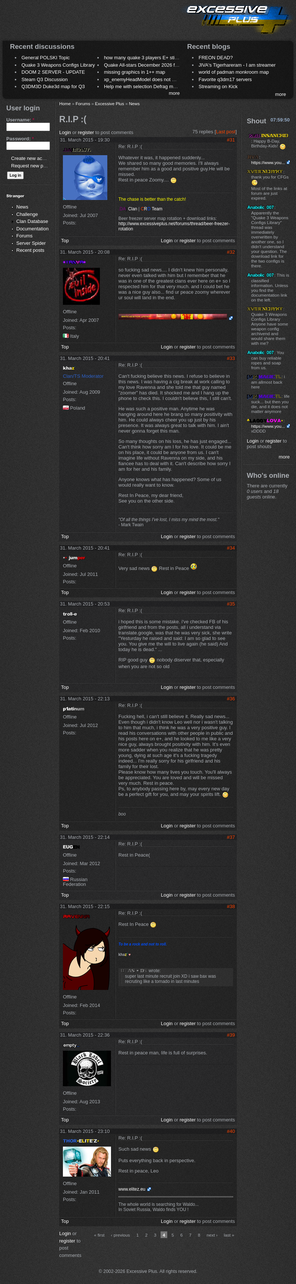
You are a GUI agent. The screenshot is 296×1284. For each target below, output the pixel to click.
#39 (231, 1035)
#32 (231, 252)
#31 (231, 140)
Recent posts (30, 250)
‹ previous (120, 1235)
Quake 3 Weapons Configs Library (58, 65)
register (86, 132)
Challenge (27, 214)
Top (65, 240)
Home (65, 103)
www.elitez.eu (131, 1189)
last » (229, 1235)
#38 (231, 906)
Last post (226, 131)
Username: (20, 120)
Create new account (32, 158)
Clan (128, 208)
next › (212, 1235)
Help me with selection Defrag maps (142, 86)
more (174, 93)
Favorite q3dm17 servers (225, 79)
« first (99, 1235)
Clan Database (32, 221)
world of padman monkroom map (234, 72)
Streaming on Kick (218, 86)
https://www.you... (268, 162)
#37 (231, 837)
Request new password (36, 166)
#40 (231, 1131)
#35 (231, 604)
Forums (24, 236)
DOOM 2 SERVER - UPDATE (53, 72)
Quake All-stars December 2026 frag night (149, 65)
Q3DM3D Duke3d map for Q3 (53, 86)
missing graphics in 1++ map (134, 72)
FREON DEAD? (216, 57)
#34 (231, 548)
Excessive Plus (109, 103)
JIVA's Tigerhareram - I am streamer (237, 65)
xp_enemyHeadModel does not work (143, 79)
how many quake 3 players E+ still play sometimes (158, 57)
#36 (231, 698)
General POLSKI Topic (45, 57)
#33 (231, 358)
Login (65, 132)
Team (151, 208)
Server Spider (31, 243)
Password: (20, 138)
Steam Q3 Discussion (44, 79)
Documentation (32, 228)
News (22, 207)
